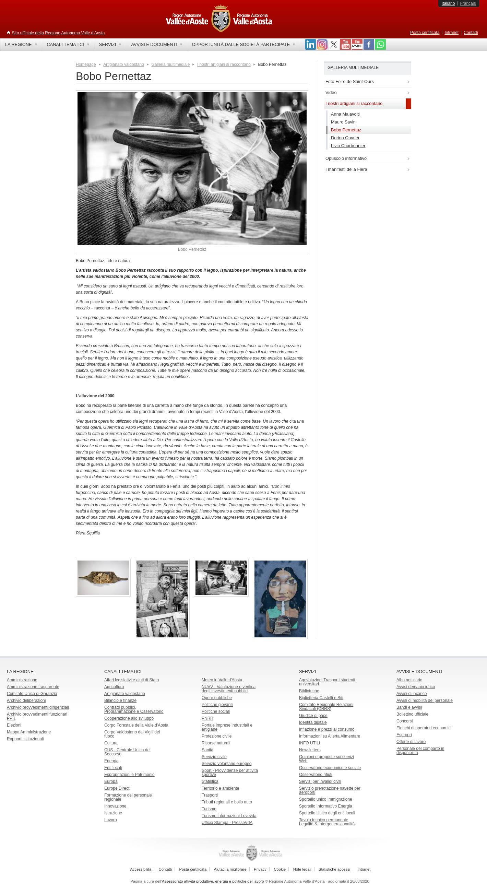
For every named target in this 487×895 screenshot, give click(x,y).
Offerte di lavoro (411, 741)
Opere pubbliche (217, 697)
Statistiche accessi (334, 869)
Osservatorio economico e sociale (330, 767)
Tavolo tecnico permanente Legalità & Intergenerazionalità (327, 821)
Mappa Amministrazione (29, 732)
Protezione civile (216, 736)
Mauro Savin (343, 122)
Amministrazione (22, 680)
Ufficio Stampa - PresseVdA (227, 822)
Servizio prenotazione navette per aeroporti (329, 790)
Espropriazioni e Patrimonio (129, 774)
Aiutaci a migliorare (230, 869)
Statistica (210, 781)
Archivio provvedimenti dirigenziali (38, 707)
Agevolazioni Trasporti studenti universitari (327, 682)
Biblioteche (309, 690)
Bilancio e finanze (120, 700)
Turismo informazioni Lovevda (229, 815)
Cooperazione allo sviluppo (129, 718)
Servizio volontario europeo (226, 763)
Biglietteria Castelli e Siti (321, 697)
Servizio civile (214, 756)
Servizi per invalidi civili (320, 781)
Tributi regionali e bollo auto (227, 802)
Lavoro (110, 819)
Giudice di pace (313, 715)
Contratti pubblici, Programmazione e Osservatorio (134, 709)
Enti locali (113, 767)
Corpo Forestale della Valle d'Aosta (136, 725)
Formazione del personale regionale (128, 797)
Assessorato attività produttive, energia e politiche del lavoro (213, 881)
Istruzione (113, 813)
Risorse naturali (216, 743)
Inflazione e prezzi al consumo (326, 729)
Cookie (280, 869)
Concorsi (404, 721)
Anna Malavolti (345, 114)
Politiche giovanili (217, 704)
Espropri (404, 734)
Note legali (302, 869)
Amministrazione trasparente (33, 686)
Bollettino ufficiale (412, 714)
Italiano (448, 3)
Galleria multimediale (170, 64)
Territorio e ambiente (220, 788)
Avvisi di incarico (411, 693)
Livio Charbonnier (348, 145)
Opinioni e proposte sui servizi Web (326, 758)
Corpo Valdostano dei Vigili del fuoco (132, 734)
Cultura (111, 743)
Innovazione (115, 806)
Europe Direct (116, 788)
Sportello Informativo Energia (325, 806)
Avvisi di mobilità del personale (424, 700)
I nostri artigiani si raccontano (224, 64)
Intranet (451, 32)
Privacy (260, 869)
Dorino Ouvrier (345, 137)
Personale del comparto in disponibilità (420, 750)
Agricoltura (114, 686)
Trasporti (210, 795)
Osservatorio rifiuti (315, 774)
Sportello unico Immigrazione (325, 799)
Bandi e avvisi (409, 707)
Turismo (209, 808)
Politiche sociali (216, 711)
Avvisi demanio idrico (415, 686)
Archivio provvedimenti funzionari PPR (37, 716)
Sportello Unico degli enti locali (327, 813)
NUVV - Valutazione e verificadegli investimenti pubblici (229, 688)
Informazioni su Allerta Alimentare (329, 736)
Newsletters (310, 749)
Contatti (471, 32)
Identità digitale (313, 722)
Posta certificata (424, 32)
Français (468, 3)
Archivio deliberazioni (26, 700)
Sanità (207, 749)
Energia (111, 760)
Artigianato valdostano (123, 64)
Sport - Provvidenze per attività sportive (230, 772)
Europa (111, 781)
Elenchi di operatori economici (423, 728)
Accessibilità (141, 869)
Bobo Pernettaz (346, 129)
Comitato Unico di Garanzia (32, 693)
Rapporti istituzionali (25, 739)
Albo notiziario (409, 680)
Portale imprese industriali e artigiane (227, 727)
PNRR (207, 718)
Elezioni (14, 725)
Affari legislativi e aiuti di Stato (131, 680)
